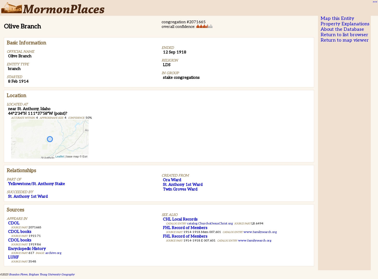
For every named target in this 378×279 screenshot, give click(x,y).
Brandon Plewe (18, 274)
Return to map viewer (345, 40)
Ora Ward (172, 180)
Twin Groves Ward (180, 189)
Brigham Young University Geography (51, 274)
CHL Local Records (180, 219)
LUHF (13, 257)
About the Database (342, 29)
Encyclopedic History (27, 248)
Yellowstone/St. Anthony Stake (36, 184)
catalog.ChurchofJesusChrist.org (210, 223)
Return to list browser (344, 34)
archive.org (53, 253)
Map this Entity (337, 18)
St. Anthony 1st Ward (28, 196)
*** (374, 3)
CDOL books (19, 231)
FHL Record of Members (185, 227)
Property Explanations (345, 24)
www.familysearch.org (260, 232)
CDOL (13, 223)
